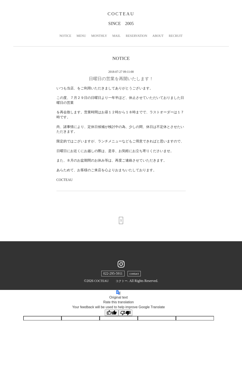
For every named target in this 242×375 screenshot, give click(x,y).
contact (134, 275)
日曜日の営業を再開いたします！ (121, 79)
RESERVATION (137, 37)
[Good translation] (112, 314)
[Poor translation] (125, 314)
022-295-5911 (112, 275)
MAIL (116, 37)
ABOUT (159, 37)
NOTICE (62, 37)
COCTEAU (121, 14)
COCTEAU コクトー (111, 282)
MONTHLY (98, 37)
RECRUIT (178, 37)
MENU (79, 37)
